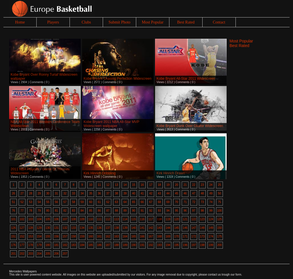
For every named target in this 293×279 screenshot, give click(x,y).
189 (125, 245)
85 (90, 210)
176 (13, 245)
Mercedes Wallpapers (23, 271)
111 (99, 219)
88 (116, 210)
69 (167, 202)
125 (219, 219)
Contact (219, 22)
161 (99, 236)
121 (185, 219)
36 (99, 193)
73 (202, 202)
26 (13, 193)
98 (202, 210)
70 (176, 202)
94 (167, 210)
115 (133, 219)
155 (47, 236)
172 (193, 236)
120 (176, 219)
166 (142, 236)
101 (13, 219)
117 (151, 219)
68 (159, 202)
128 (30, 227)
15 (133, 184)
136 (99, 227)
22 (193, 184)
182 (65, 245)
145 (176, 227)
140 (133, 227)
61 (99, 202)
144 (168, 227)
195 (176, 245)
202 (22, 253)
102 (22, 219)
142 (151, 227)
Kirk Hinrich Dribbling (100, 173)
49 (210, 193)
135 (90, 227)
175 (219, 236)
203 (30, 253)
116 (142, 219)
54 (39, 202)
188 (116, 245)
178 (30, 245)
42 (150, 193)
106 (56, 219)
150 (219, 227)
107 (65, 219)
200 (219, 245)
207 (65, 253)
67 (150, 202)
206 (56, 253)
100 (219, 210)
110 (90, 219)
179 (39, 245)
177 (22, 245)
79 (39, 210)
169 (168, 236)
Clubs (86, 22)
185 (90, 245)
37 (107, 193)
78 (30, 210)
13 (116, 184)
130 (47, 227)
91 (142, 210)
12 (107, 184)
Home (20, 22)
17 (150, 184)
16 (142, 184)
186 (99, 245)
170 (176, 236)
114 (125, 219)
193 (159, 245)
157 (65, 236)
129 (39, 227)
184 (82, 245)
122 (193, 219)
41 (142, 193)
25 (219, 184)
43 (159, 193)
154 (39, 236)
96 (185, 210)
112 (108, 219)
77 (21, 210)
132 (65, 227)
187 (108, 245)
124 (211, 219)
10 (90, 184)
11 (99, 184)
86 (99, 210)
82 (64, 210)
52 (21, 202)
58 (73, 202)
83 (73, 210)
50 (219, 193)
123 (202, 219)
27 (21, 193)
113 (116, 219)
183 (73, 245)
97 (193, 210)
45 (176, 193)
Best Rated (186, 22)
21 (185, 184)
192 (151, 245)
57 (64, 202)
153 (30, 236)
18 (159, 184)
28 (30, 193)
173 (202, 236)
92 (150, 210)
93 (159, 210)
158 (73, 236)
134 (82, 227)
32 (64, 193)
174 (211, 236)
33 (73, 193)
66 (142, 202)
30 (47, 193)
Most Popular (153, 22)
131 (56, 227)
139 (125, 227)
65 (133, 202)
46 (185, 193)
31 (56, 193)
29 (39, 193)
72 (193, 202)
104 (39, 219)
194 (168, 245)
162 (108, 236)
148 (202, 227)
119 (168, 219)
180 (47, 245)
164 (125, 236)
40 (133, 193)
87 (107, 210)
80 (47, 210)
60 (90, 202)
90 (133, 210)
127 (22, 227)
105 (47, 219)
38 (116, 193)
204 (39, 253)
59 (82, 202)
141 (142, 227)
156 (56, 236)
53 (30, 202)
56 (56, 202)
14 (124, 184)
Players (53, 22)
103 (30, 219)
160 (90, 236)
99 (210, 210)
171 (185, 236)
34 (82, 193)
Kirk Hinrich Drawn (171, 173)
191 (142, 245)
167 (151, 236)
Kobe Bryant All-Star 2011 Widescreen (186, 79)
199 (211, 245)
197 (193, 245)
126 (13, 227)
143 (159, 227)
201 (13, 253)
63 (116, 202)
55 (47, 202)
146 (185, 227)
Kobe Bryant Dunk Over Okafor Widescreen (190, 126)
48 (202, 193)
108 (73, 219)
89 (124, 210)
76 (13, 210)
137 (108, 227)
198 (202, 245)
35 (90, 193)
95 (176, 210)
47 (193, 193)
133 (73, 227)
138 (116, 227)
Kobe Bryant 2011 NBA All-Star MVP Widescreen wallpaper (111, 124)
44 (167, 193)
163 (116, 236)
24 (210, 184)
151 (13, 236)
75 (219, 202)
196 (185, 245)
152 (22, 236)
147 (193, 227)
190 (133, 245)
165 (133, 236)
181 (56, 245)
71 (185, 202)
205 (47, 253)
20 (176, 184)
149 (211, 227)
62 (107, 202)
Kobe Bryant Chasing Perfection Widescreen (117, 79)
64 (124, 202)
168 (159, 236)
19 (167, 184)
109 (82, 219)
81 (56, 210)
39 (124, 193)
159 (82, 236)
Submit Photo (119, 22)
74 (210, 202)
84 (82, 210)
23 (202, 184)
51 (13, 202)
